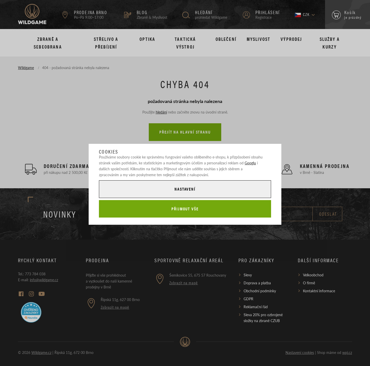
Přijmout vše (185, 209)
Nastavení (185, 189)
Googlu (250, 162)
